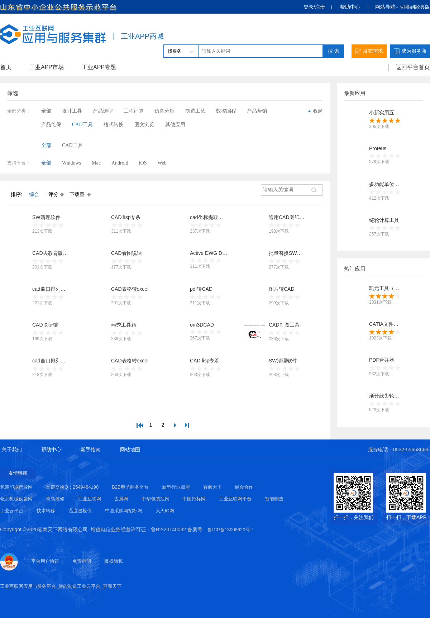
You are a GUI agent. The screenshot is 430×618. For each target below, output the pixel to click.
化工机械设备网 (16, 498)
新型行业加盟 (176, 487)
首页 (5, 67)
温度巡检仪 (80, 510)
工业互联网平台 (235, 498)
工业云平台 (11, 510)
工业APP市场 (46, 67)
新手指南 (91, 449)
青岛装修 (55, 498)
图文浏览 (144, 124)
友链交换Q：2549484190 (72, 487)
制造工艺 (195, 111)
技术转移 (46, 510)
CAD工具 (82, 124)
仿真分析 (164, 111)
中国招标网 (194, 498)
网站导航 (386, 7)
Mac (96, 163)
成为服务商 (409, 51)
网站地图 (130, 449)
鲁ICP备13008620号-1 (230, 529)
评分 (53, 194)
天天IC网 (165, 510)
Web (161, 163)
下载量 (77, 194)
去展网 (121, 498)
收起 (314, 111)
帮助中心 (351, 7)
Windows (71, 163)
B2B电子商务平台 (130, 487)
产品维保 (51, 124)
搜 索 (333, 51)
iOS (143, 163)
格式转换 (114, 124)
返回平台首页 (413, 67)
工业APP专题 (99, 67)
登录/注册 (314, 7)
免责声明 (81, 561)
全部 (46, 111)
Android (119, 163)
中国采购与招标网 (123, 510)
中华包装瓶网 (155, 498)
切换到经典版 (415, 7)
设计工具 (72, 111)
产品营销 (257, 111)
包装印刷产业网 (16, 487)
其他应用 (175, 124)
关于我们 (12, 449)
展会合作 (244, 487)
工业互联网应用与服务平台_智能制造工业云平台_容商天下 (60, 586)
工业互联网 (89, 498)
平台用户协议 (45, 561)
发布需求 (369, 51)
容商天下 (212, 487)
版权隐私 (113, 561)
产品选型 (103, 111)
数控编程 (226, 111)
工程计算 (134, 111)
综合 (34, 194)
